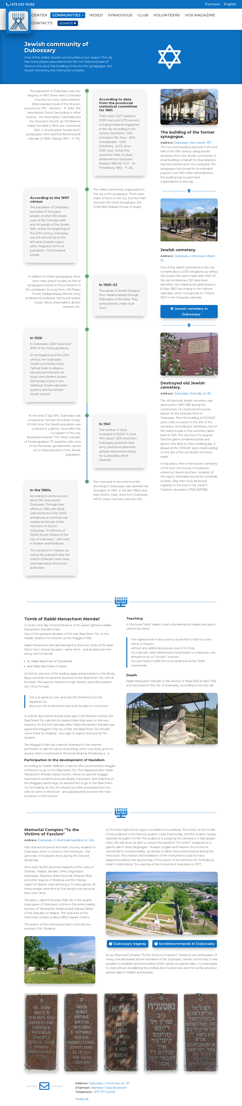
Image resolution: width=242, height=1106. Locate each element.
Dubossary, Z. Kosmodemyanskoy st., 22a (66, 840)
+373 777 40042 (104, 1092)
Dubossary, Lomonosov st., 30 (109, 1083)
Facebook (82, 1099)
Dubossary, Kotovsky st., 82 (192, 393)
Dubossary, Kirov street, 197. (193, 142)
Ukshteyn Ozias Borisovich (108, 1087)
